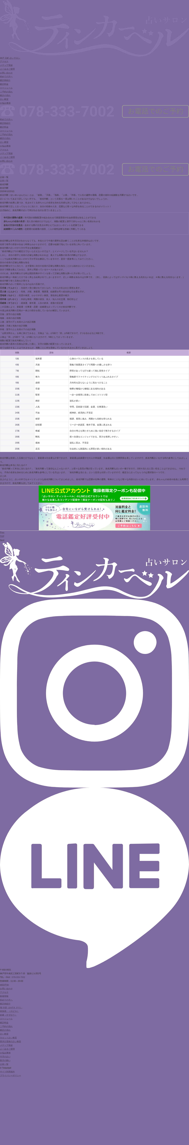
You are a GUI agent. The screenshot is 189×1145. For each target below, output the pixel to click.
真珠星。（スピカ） (9, 1011)
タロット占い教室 (8, 1038)
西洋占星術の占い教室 (10, 1041)
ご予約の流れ (6, 92)
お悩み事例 (5, 103)
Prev (2, 532)
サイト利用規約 (7, 1072)
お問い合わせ (6, 73)
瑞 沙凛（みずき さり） (11, 1007)
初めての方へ (6, 76)
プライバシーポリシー (10, 1075)
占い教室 (4, 99)
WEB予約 (4, 985)
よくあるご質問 (7, 69)
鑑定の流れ (5, 95)
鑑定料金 (4, 84)
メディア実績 (6, 65)
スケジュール (6, 88)
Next (2, 540)
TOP (2, 536)
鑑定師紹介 (5, 80)
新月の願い (5, 1060)
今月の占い (5, 1057)
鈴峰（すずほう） (8, 1015)
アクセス (4, 61)
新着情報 (4, 996)
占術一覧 (4, 180)
